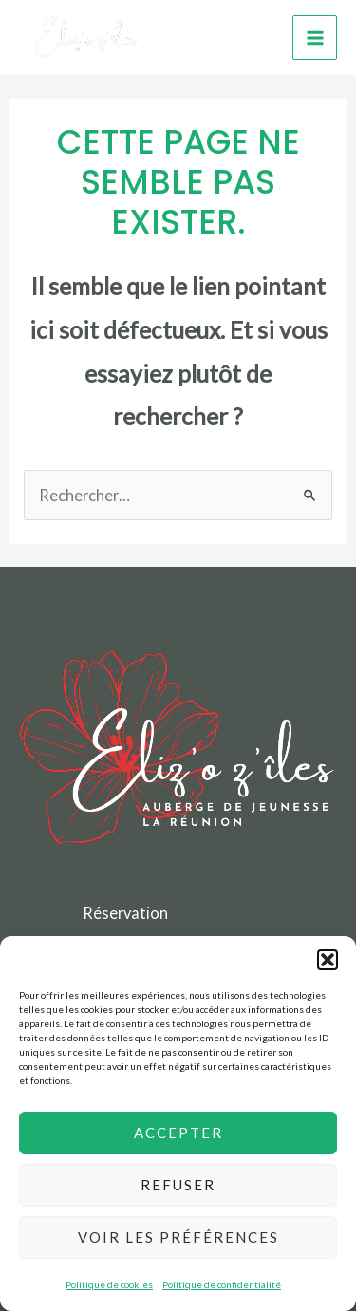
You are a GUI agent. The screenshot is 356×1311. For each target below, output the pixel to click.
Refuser (178, 1184)
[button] (327, 959)
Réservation (125, 913)
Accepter (178, 1132)
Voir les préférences (178, 1236)
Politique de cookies (109, 1284)
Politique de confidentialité (221, 1284)
